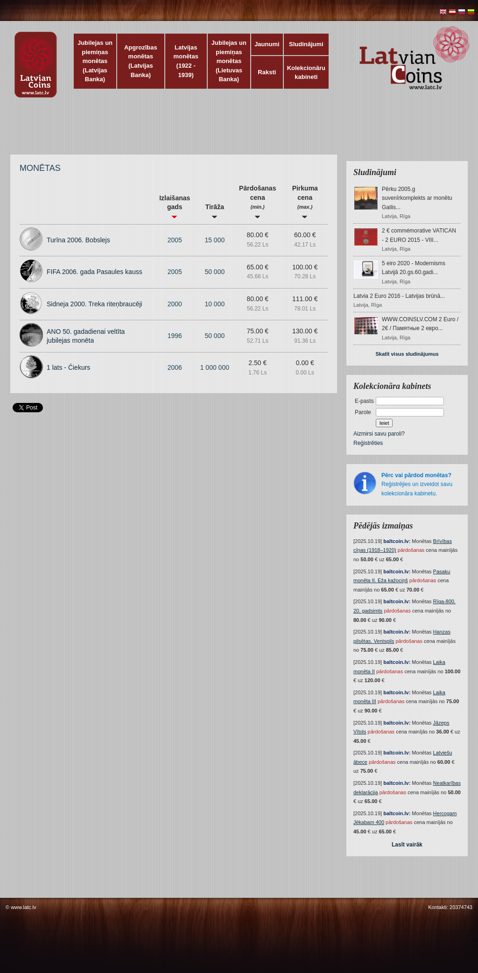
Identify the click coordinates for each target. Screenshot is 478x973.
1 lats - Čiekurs (68, 367)
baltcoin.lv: (396, 541)
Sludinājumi (306, 44)
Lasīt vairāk (407, 844)
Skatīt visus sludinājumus (406, 354)
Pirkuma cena (305, 201)
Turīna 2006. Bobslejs (78, 240)
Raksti (267, 72)
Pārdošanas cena (257, 201)
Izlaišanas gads (174, 206)
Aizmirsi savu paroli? (379, 433)
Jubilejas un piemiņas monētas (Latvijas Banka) (94, 61)
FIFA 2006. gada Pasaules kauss (94, 271)
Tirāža (214, 211)
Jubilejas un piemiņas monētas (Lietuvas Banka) (228, 61)
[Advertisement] (236, 131)
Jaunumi (266, 44)
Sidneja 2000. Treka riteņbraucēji (94, 304)
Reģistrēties (368, 443)
